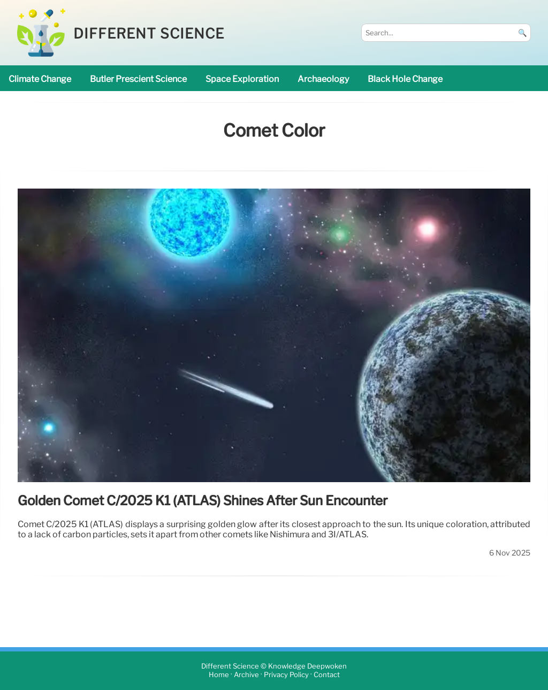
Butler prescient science (138, 79)
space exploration (242, 79)
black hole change (405, 79)
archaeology (323, 79)
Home (219, 675)
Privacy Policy (286, 675)
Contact (327, 675)
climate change (40, 79)
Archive (246, 675)
